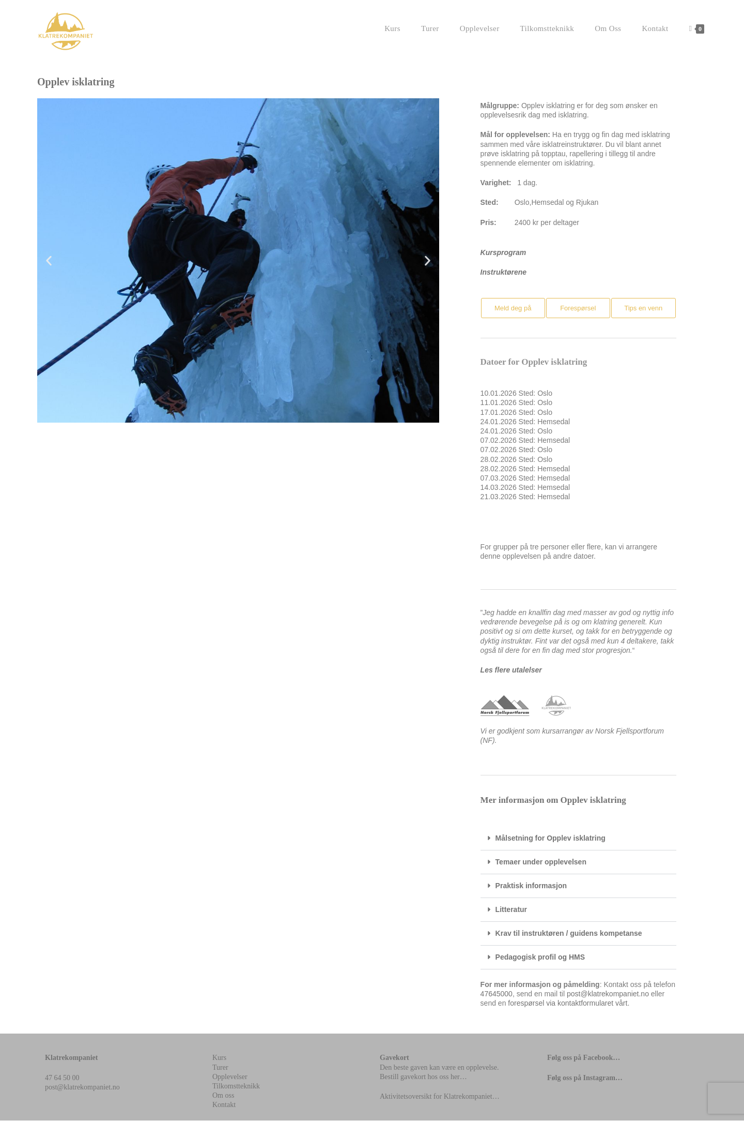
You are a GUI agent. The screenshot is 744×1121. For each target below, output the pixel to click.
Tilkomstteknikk (236, 1086)
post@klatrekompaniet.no (608, 994)
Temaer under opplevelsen (540, 862)
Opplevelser (229, 1077)
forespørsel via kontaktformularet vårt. (568, 1003)
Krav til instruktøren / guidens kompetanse (568, 934)
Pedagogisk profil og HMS (540, 957)
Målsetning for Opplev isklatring (550, 838)
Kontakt (224, 1105)
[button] (48, 261)
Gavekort (394, 1058)
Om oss (223, 1096)
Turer (220, 1068)
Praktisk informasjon (531, 886)
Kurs (219, 1058)
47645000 (497, 994)
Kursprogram (503, 253)
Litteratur (511, 910)
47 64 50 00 (62, 1078)
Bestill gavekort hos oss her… (423, 1077)
